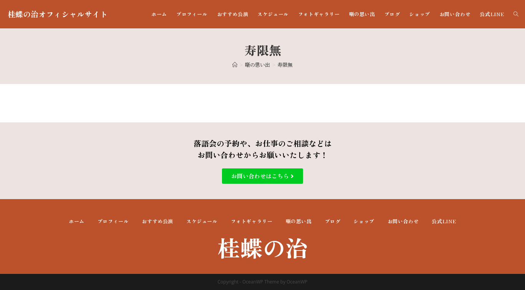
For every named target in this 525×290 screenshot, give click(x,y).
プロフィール (113, 221)
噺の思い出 (299, 221)
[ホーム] (234, 64)
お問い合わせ (403, 221)
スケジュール (202, 221)
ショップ (363, 221)
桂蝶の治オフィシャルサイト (58, 14)
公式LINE (444, 221)
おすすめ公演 (157, 221)
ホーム (76, 221)
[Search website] (516, 14)
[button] (262, 176)
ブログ (333, 221)
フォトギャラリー (252, 221)
